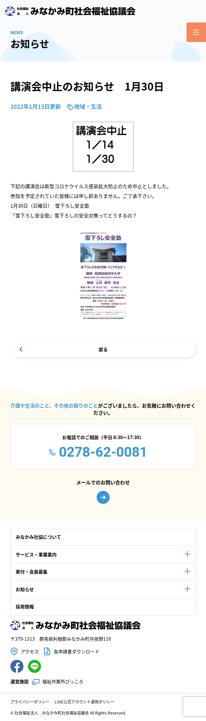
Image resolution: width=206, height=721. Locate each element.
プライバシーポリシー (29, 701)
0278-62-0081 (103, 452)
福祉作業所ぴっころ (62, 681)
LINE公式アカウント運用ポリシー (84, 701)
